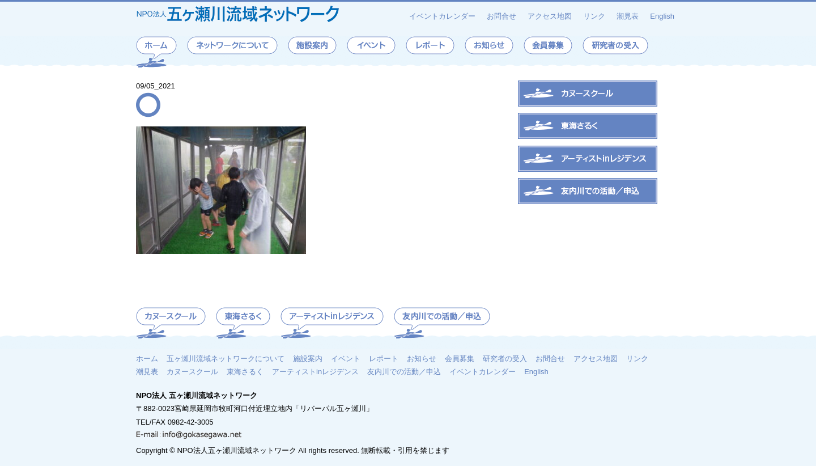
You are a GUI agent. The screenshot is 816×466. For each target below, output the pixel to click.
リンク (594, 16)
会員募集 (459, 358)
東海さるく (245, 371)
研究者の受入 (505, 358)
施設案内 (307, 358)
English (662, 16)
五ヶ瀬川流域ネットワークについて (225, 358)
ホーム (147, 358)
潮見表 (628, 16)
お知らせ (421, 358)
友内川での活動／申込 (404, 371)
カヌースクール (192, 371)
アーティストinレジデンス (315, 371)
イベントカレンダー (442, 16)
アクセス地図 (550, 16)
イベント (345, 358)
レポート (383, 358)
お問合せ (501, 16)
